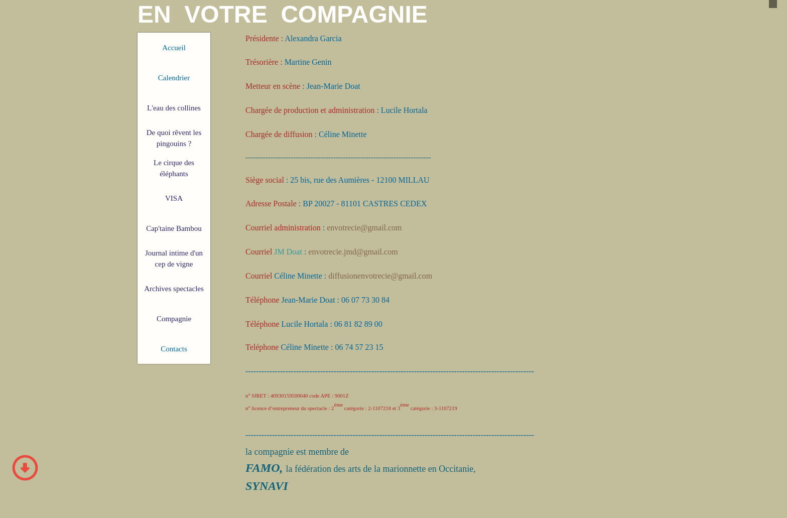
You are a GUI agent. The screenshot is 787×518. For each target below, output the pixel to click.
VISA (174, 198)
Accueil (174, 48)
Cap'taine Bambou (174, 228)
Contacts (174, 349)
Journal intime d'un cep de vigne (174, 259)
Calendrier (174, 78)
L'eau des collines (174, 108)
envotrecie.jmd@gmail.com (353, 251)
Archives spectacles (174, 289)
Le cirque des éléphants (174, 168)
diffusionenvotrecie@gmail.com (380, 276)
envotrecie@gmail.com (364, 227)
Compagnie (174, 319)
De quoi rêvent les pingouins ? (174, 138)
